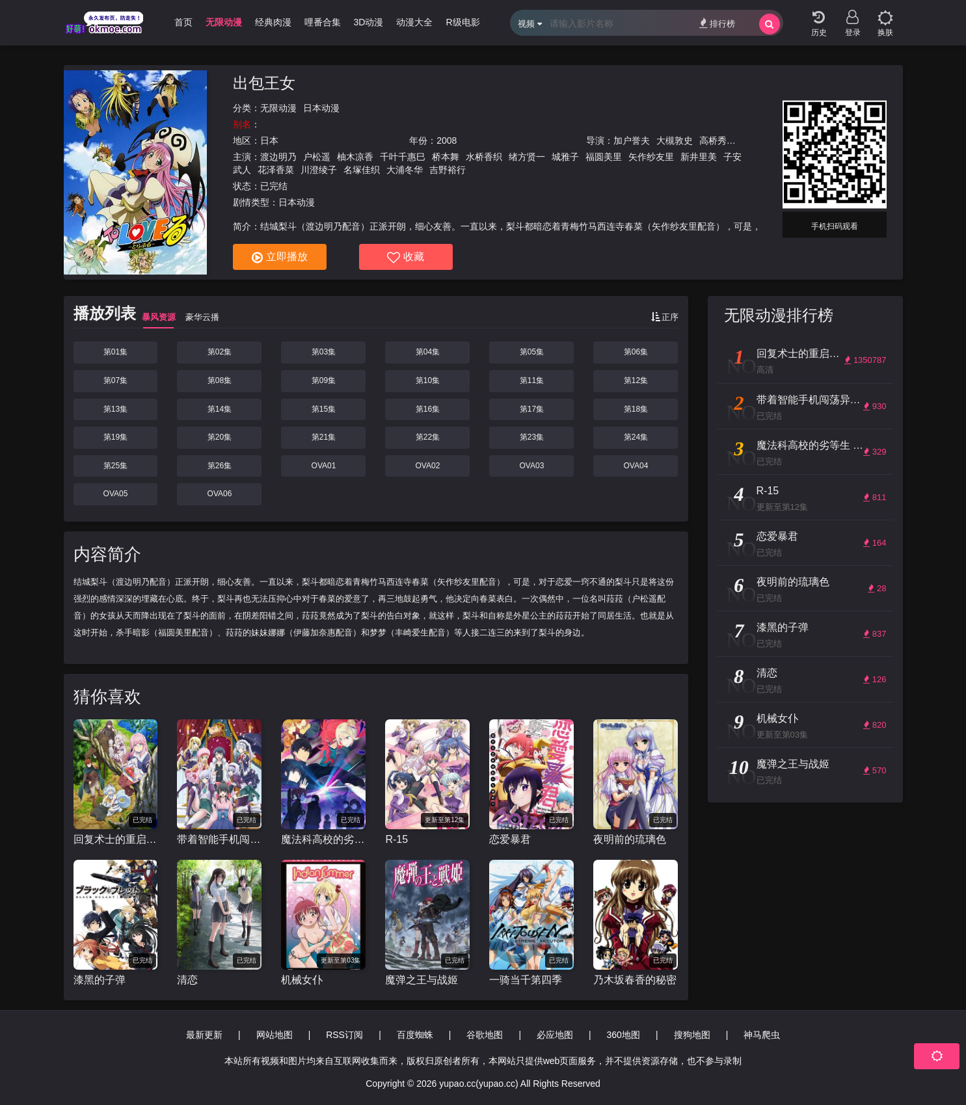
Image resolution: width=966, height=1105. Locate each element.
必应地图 (555, 1035)
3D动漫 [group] (369, 22)
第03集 (324, 351)
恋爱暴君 (510, 839)
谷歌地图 (484, 1035)
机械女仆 (302, 979)
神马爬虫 (762, 1035)
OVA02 (428, 465)
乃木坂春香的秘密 (635, 979)
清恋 (187, 979)
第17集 (532, 409)
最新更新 (204, 1035)
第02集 (220, 351)
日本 (269, 140)
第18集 (636, 409)
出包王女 (264, 83)
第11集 (532, 380)
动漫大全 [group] (414, 22)
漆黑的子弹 (100, 979)
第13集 (115, 409)
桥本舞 (445, 157)
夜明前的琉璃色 (629, 839)
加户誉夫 (631, 140)
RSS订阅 (344, 1035)
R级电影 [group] (462, 22)
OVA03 (532, 465)
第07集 (115, 380)
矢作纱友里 (651, 157)
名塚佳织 (361, 170)
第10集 (428, 380)
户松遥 (316, 157)
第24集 (636, 437)
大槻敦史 (674, 140)
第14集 (220, 409)
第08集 (220, 380)
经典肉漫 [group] (273, 22)
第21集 (324, 437)
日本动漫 (321, 108)
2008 (446, 140)
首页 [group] (183, 22)
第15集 (324, 409)
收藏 (405, 257)
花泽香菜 (276, 170)
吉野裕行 (447, 170)
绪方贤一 (527, 157)
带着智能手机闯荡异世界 (219, 839)
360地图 (623, 1035)
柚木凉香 (355, 157)
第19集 (115, 437)
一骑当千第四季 (525, 979)
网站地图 (274, 1035)
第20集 (220, 437)
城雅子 (565, 157)
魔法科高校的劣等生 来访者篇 (323, 839)
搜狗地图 (692, 1035)
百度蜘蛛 (415, 1035)
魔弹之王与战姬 (421, 979)
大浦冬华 (404, 170)
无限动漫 (278, 108)
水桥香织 (484, 157)
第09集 (324, 380)
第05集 (532, 351)
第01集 (115, 351)
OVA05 (115, 493)
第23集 (532, 437)
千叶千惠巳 (402, 157)
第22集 (428, 437)
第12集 (636, 380)
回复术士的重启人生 (116, 839)
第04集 (428, 351)
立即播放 (280, 257)
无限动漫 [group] (224, 22)
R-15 (396, 839)
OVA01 (324, 465)
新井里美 (698, 157)
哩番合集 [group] (322, 22)
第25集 (115, 465)
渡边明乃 (278, 157)
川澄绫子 (319, 170)
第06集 (636, 351)
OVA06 (220, 493)
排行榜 (717, 23)
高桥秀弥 (717, 140)
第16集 (428, 409)
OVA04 (636, 465)
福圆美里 (603, 157)
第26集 (220, 465)
